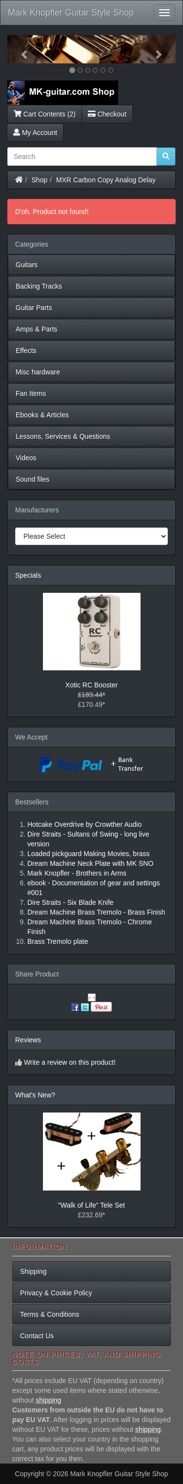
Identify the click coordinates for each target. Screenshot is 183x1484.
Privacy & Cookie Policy (56, 1293)
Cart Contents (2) (45, 114)
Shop (40, 180)
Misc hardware (38, 372)
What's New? (35, 1095)
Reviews (28, 1040)
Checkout (107, 114)
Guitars (27, 265)
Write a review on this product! (70, 1062)
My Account (35, 133)
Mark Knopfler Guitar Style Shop (71, 13)
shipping (48, 1400)
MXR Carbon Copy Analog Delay (106, 180)
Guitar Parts (34, 308)
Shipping (33, 1271)
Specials (28, 575)
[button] (20, 49)
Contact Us (37, 1336)
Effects (26, 350)
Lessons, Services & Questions (63, 436)
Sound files (32, 479)
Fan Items (31, 393)
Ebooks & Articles (42, 415)
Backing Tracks (39, 286)
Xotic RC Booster (91, 685)
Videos (26, 458)
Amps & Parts (37, 329)
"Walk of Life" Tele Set (91, 1205)
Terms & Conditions (49, 1314)
